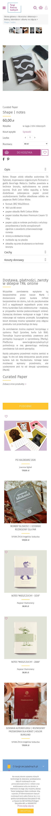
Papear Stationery (25, 603)
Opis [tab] (25, 169)
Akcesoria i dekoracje (27, 17)
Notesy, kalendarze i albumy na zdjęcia (20, 19)
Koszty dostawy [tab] (25, 260)
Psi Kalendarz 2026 (25, 460)
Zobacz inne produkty (14, 384)
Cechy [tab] (25, 252)
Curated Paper (10, 107)
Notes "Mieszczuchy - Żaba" (25, 662)
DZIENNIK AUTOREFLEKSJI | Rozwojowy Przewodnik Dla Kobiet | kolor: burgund (25, 731)
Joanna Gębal (25, 467)
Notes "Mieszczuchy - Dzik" (25, 595)
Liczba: (6, 138)
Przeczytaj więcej (25, 806)
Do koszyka (24, 152)
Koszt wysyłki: (9, 132)
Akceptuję (25, 811)
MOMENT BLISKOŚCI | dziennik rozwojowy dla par (25, 528)
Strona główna (10, 17)
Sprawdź (27, 132)
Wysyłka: (7, 126)
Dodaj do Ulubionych (44, 152)
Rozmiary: (7, 144)
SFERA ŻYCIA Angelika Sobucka (26, 537)
